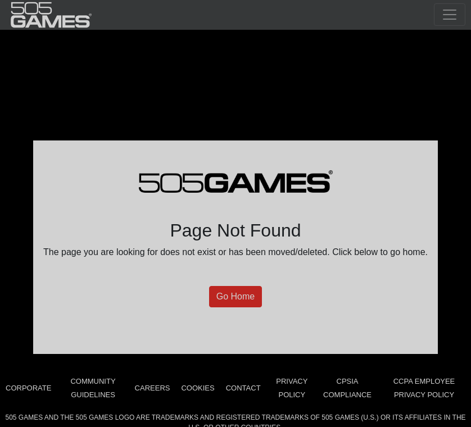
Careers (152, 388)
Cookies (197, 388)
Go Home (235, 296)
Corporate (28, 388)
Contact (243, 388)
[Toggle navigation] (449, 14)
